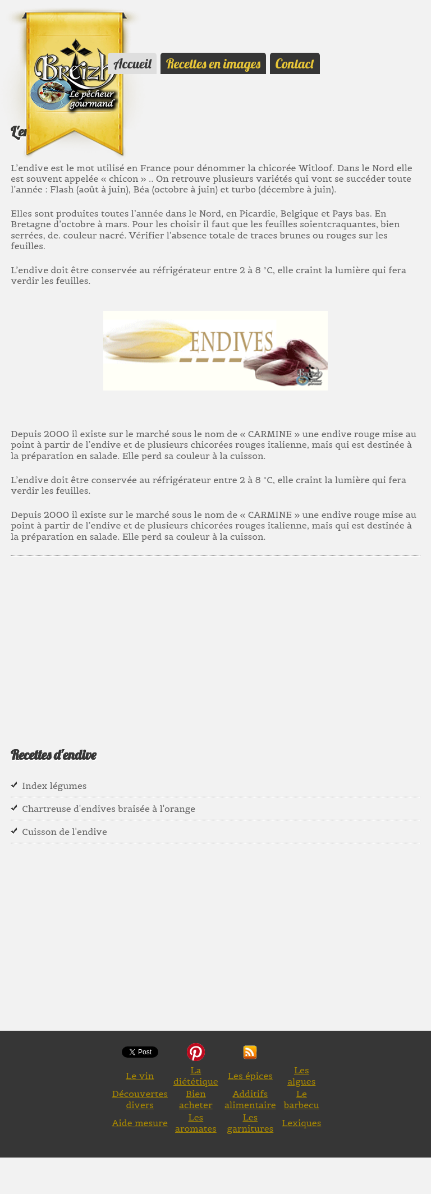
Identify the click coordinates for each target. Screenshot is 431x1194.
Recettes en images (213, 63)
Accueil (132, 63)
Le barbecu (301, 1099)
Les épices (250, 1075)
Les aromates (196, 1123)
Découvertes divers (140, 1099)
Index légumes (54, 785)
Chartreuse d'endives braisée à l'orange (108, 808)
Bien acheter (196, 1099)
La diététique (195, 1075)
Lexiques (301, 1122)
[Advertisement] (215, 643)
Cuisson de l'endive (64, 831)
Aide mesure (140, 1122)
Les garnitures (250, 1123)
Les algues (301, 1075)
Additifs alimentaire (250, 1099)
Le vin (140, 1075)
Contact (295, 63)
